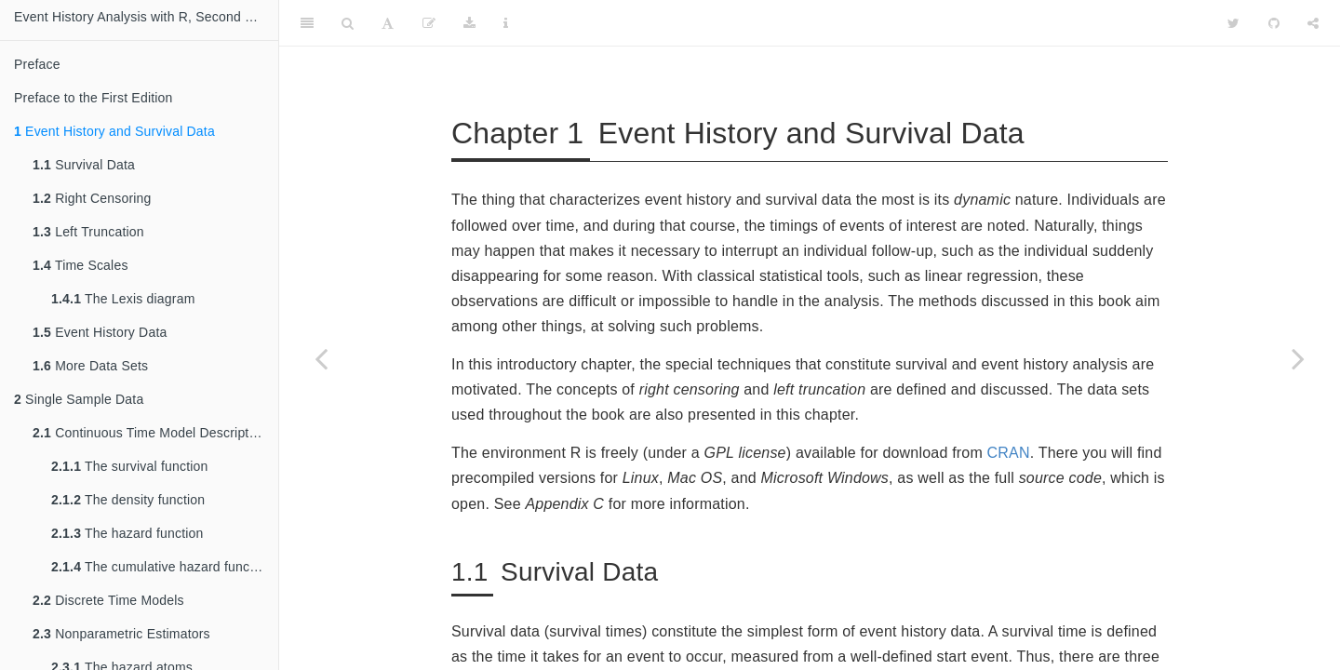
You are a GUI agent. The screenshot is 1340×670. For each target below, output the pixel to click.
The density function (128, 499)
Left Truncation (88, 231)
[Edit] (429, 23)
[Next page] (1298, 358)
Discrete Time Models (108, 600)
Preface (37, 64)
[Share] (1313, 23)
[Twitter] (1233, 23)
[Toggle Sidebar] (307, 23)
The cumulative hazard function (161, 566)
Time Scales (80, 265)
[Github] (1273, 23)
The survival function (129, 466)
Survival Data (84, 164)
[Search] (348, 23)
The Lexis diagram (123, 298)
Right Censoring (92, 198)
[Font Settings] (388, 23)
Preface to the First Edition (93, 97)
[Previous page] (321, 358)
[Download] (469, 23)
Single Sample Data (78, 399)
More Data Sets (90, 365)
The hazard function (127, 533)
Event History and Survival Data (114, 131)
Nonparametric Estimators (121, 633)
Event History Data (100, 332)
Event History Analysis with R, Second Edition (146, 16)
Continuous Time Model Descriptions (153, 432)
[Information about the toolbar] (505, 23)
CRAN (1008, 453)
